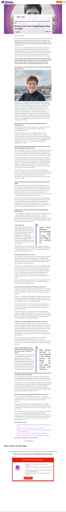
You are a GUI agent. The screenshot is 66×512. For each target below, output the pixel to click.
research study (19, 47)
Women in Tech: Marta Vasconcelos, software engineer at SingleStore (33, 435)
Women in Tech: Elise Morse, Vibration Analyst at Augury (30, 428)
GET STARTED (28, 478)
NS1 (23, 69)
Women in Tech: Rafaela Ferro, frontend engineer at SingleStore (32, 433)
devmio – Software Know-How (8, 2)
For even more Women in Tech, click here (26, 438)
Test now (59, 2)
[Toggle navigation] (8, 2)
